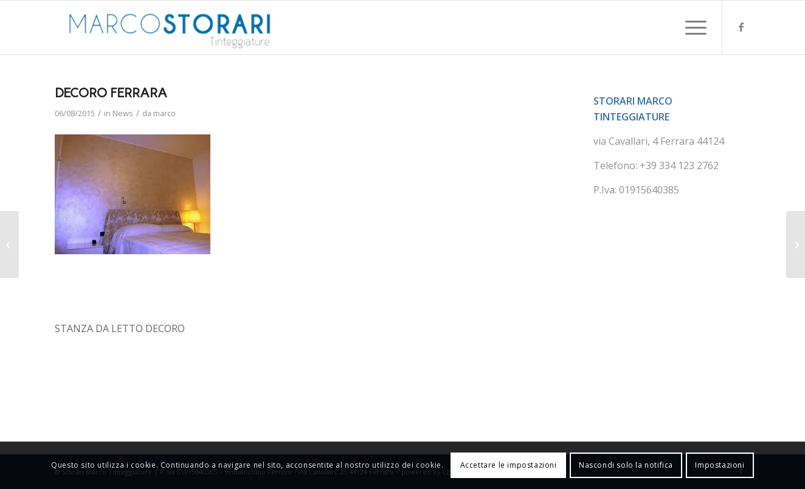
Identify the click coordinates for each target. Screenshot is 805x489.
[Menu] (692, 27)
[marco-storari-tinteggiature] (170, 27)
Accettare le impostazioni (508, 465)
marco (164, 113)
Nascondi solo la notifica (626, 465)
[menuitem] (692, 27)
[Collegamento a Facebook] (741, 27)
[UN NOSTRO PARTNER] (9, 244)
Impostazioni (719, 465)
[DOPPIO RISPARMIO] (795, 244)
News (122, 113)
